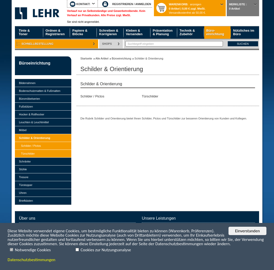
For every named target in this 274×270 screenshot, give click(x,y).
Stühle (23, 169)
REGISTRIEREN (122, 4)
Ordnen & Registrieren (55, 32)
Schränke (25, 161)
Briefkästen (26, 200)
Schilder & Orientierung (34, 137)
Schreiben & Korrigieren (108, 32)
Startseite (37, 13)
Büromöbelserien (29, 98)
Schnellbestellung (37, 43)
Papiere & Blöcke (79, 32)
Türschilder (28, 153)
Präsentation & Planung (163, 32)
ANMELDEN (143, 4)
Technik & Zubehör (187, 32)
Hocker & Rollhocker (31, 114)
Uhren (23, 192)
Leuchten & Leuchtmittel (34, 122)
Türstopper (25, 184)
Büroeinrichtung (34, 63)
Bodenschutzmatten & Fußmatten (39, 90)
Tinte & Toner (24, 32)
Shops (107, 43)
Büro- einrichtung (215, 32)
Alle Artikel (102, 58)
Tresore (24, 177)
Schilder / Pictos (31, 145)
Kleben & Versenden (134, 32)
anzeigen (195, 4)
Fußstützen (26, 106)
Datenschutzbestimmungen (31, 259)
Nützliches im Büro (243, 32)
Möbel (23, 130)
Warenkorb (178, 4)
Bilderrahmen (27, 83)
